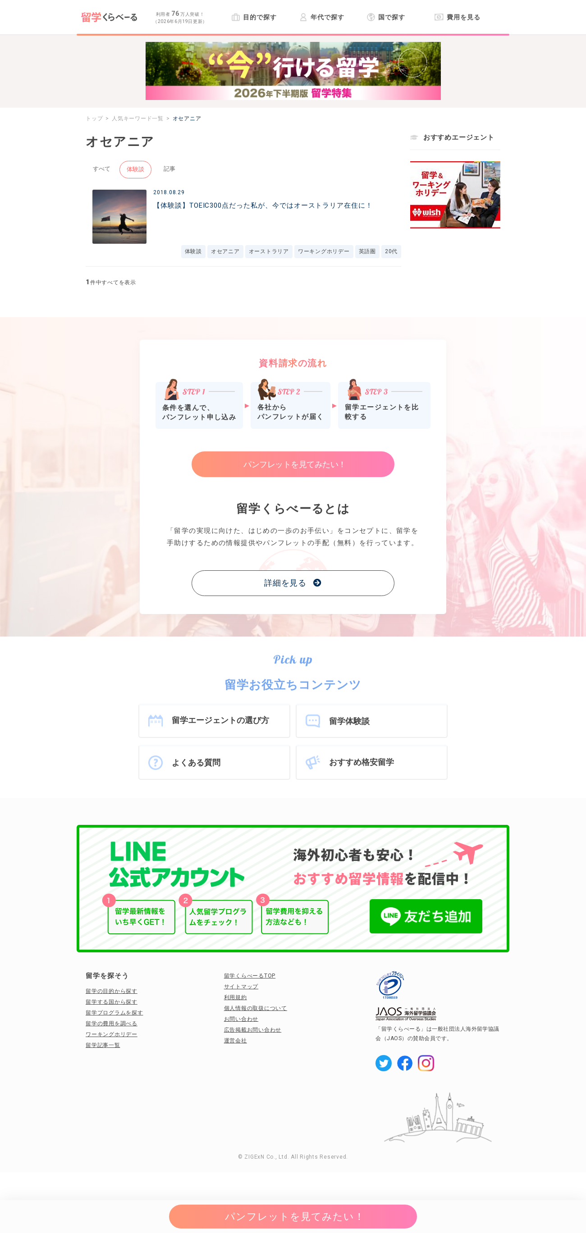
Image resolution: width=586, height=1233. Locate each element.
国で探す (386, 17)
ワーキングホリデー (324, 251)
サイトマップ (241, 986)
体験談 (135, 169)
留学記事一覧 (103, 1045)
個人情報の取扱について (255, 1008)
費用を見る (457, 17)
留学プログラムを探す (114, 1013)
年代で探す (321, 17)
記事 (169, 168)
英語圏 (367, 251)
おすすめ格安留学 (361, 762)
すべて (101, 168)
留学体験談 (349, 721)
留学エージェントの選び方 (220, 720)
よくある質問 (196, 762)
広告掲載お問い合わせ (253, 1030)
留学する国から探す (111, 1002)
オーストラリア (269, 251)
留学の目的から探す (111, 991)
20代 (391, 251)
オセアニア (225, 251)
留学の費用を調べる (111, 1023)
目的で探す (254, 17)
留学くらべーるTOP (250, 976)
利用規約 (235, 997)
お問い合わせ (241, 1019)
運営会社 (235, 1040)
